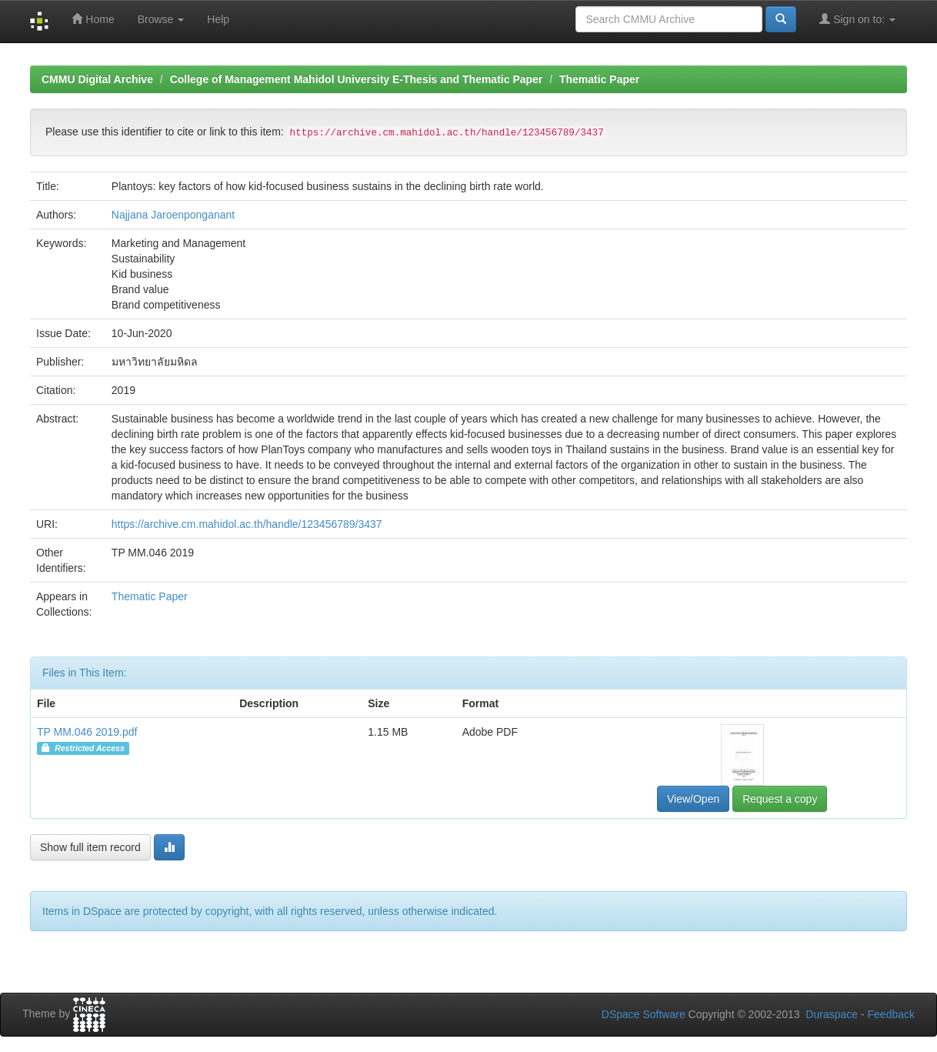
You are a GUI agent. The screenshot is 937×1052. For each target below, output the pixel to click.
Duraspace (831, 1014)
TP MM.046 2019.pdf (87, 732)
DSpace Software (643, 1014)
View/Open (693, 799)
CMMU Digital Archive (97, 79)
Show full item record (90, 847)
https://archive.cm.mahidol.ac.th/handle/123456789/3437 (247, 524)
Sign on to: (857, 18)
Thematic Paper (599, 79)
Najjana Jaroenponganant (173, 215)
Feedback (891, 1014)
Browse (161, 19)
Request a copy (779, 799)
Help (218, 19)
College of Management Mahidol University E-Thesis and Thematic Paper (356, 79)
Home (93, 18)
